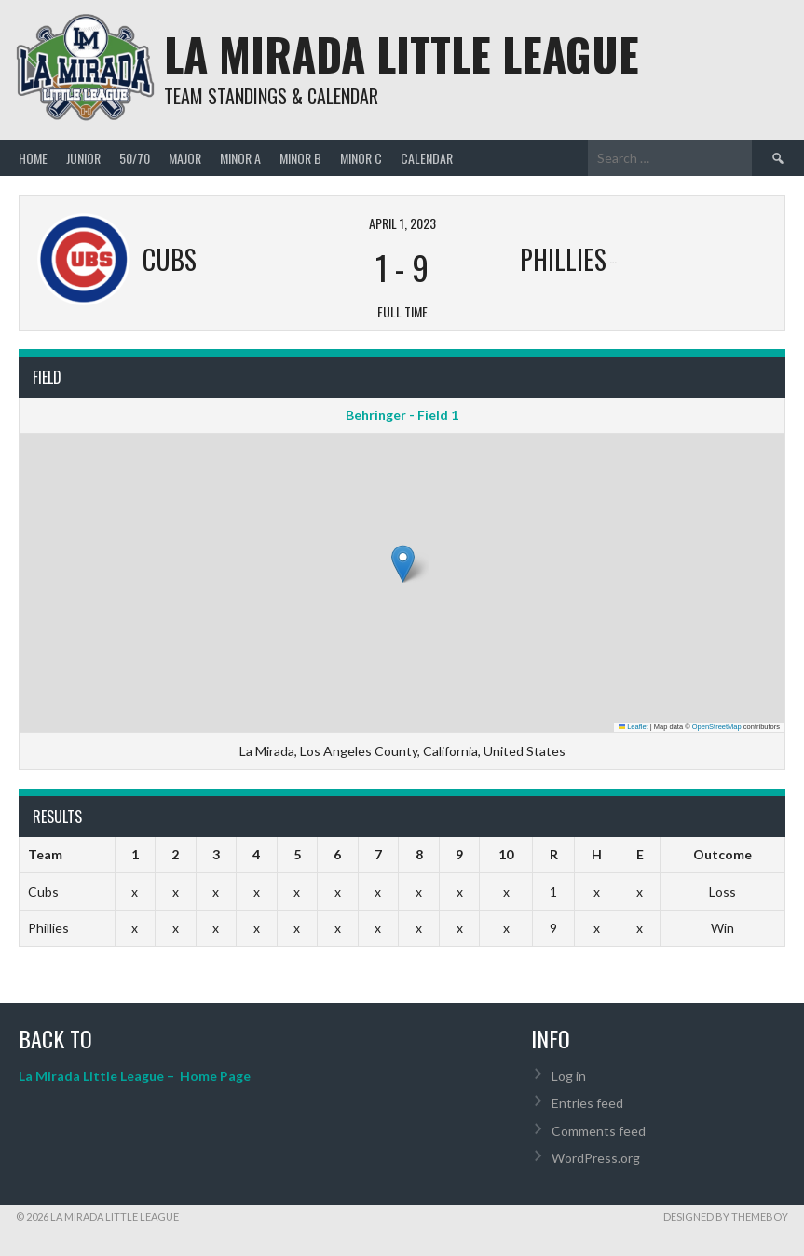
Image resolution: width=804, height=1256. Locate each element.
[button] (403, 564)
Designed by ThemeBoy (725, 1216)
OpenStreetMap (717, 727)
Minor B (300, 158)
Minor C (361, 158)
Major (185, 158)
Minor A (240, 158)
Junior (83, 158)
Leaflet (633, 727)
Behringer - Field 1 (402, 415)
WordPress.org (596, 1158)
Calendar (427, 158)
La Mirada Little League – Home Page (135, 1076)
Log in (569, 1076)
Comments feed (599, 1131)
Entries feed (587, 1103)
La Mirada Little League (401, 53)
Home (33, 158)
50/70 (134, 158)
